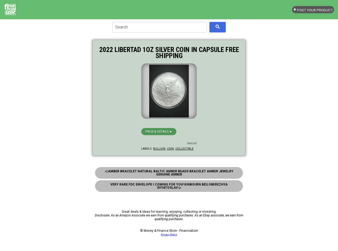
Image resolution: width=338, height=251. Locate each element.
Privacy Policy (169, 234)
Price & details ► (158, 131)
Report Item (192, 143)
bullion (159, 148)
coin (170, 148)
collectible (184, 148)
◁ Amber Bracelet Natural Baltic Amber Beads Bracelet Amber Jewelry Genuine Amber (169, 172)
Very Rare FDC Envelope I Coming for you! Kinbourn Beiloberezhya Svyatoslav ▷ (169, 186)
